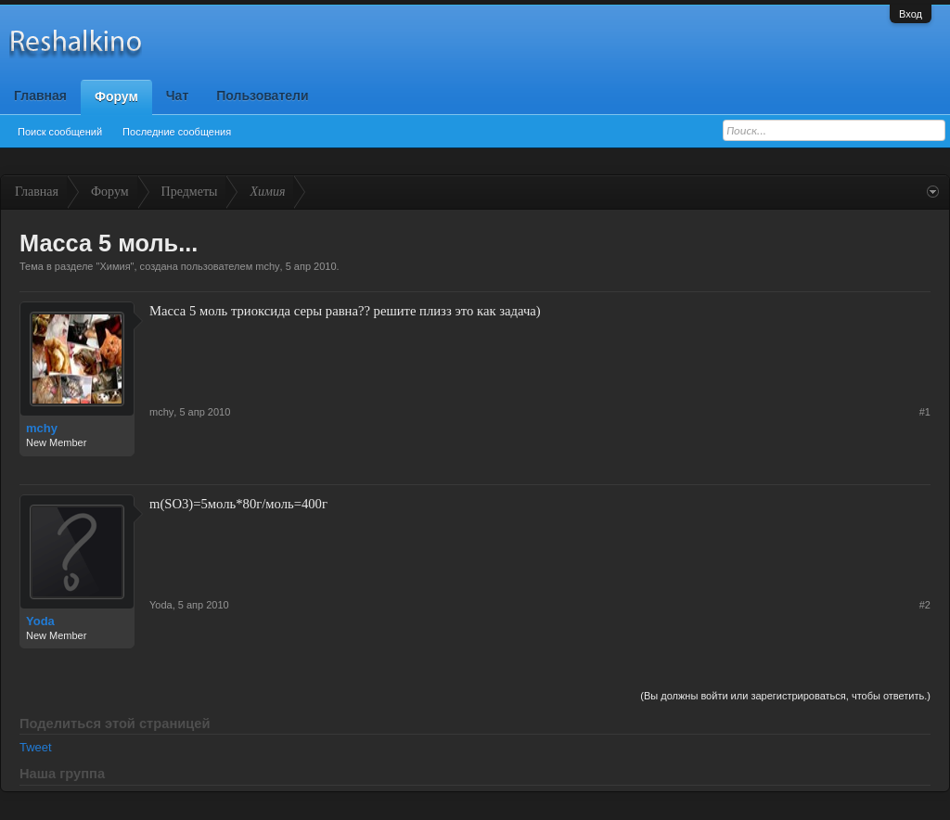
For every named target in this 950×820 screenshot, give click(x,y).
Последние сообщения (176, 131)
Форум (116, 96)
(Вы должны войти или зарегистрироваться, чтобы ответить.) (785, 695)
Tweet (35, 747)
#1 (925, 411)
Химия (114, 266)
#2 (925, 604)
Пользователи (262, 95)
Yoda (40, 621)
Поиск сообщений (60, 131)
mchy (267, 266)
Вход (910, 13)
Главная (40, 95)
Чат (177, 95)
